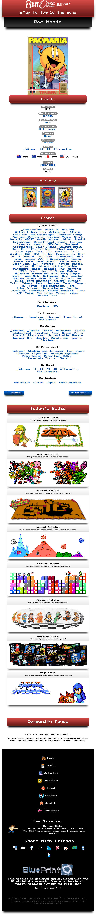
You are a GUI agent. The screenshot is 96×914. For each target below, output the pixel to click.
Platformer (36, 335)
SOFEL (19, 281)
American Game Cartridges (33, 235)
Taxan (40, 283)
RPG (29, 338)
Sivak (53, 278)
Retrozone (51, 276)
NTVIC (22, 271)
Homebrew (36, 317)
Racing (18, 338)
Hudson (29, 256)
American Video (59, 237)
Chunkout (71, 244)
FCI (49, 252)
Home (48, 758)
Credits (48, 803)
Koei (40, 261)
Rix (64, 276)
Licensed (53, 317)
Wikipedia (47, 165)
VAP (19, 293)
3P (48, 369)
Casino (80, 331)
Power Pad (52, 356)
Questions (48, 781)
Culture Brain (71, 247)
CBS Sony (54, 244)
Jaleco (30, 259)
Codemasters (22, 247)
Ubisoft (67, 291)
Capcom (39, 244)
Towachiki (17, 291)
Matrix (64, 264)
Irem (17, 259)
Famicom (43, 306)
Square (59, 281)
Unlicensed (47, 129)
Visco (74, 293)
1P (41, 149)
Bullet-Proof (44, 242)
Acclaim (68, 230)
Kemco (18, 261)
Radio (48, 766)
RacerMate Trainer (42, 358)
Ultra (81, 291)
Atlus (67, 239)
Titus (33, 286)
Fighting (42, 333)
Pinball (19, 335)
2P (48, 149)
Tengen (48, 116)
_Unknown (30, 149)
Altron (75, 232)
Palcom (72, 271)
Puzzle (77, 335)
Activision (57, 232)
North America (70, 383)
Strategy (47, 340)
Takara (27, 283)
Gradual (16, 254)
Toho (71, 286)
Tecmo (67, 283)
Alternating (63, 149)
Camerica (24, 244)
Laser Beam (21, 264)
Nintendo (75, 269)
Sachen (18, 278)
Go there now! (48, 888)
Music (66, 333)
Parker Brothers (45, 274)
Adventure (64, 331)
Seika (31, 278)
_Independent (31, 230)
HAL (28, 254)
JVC (40, 259)
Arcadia (16, 239)
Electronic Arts (70, 249)
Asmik (41, 239)
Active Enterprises (30, 232)
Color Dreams (46, 247)
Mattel (77, 264)
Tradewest (36, 291)
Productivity (59, 335)
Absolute (52, 230)
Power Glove (31, 356)
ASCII (29, 239)
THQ (22, 286)
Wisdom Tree (47, 296)
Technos (54, 283)
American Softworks (28, 237)
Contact (48, 796)
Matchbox (48, 264)
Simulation (59, 338)
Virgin (61, 293)
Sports (77, 338)
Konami (52, 261)
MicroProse (40, 266)
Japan (51, 383)
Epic (29, 252)
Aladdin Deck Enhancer (46, 351)
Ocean (34, 271)
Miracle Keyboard (64, 354)
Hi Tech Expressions (59, 254)
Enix (19, 252)
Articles (48, 773)
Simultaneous (47, 372)
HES (36, 254)
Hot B (16, 256)
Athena (54, 239)
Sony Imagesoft (39, 281)
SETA (42, 278)
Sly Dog (67, 278)
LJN (35, 264)
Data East (20, 249)
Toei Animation (53, 286)
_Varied (33, 331)
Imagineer (45, 256)
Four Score (75, 351)
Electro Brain (42, 249)
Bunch (62, 242)
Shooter (42, 338)
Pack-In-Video (53, 271)
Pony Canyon (70, 274)
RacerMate (32, 276)
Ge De (75, 252)
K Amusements (57, 259)
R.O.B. (68, 356)
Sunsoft (74, 281)
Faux (40, 252)
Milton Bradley (65, 266)
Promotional (73, 317)
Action (48, 331)
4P (55, 369)
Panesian (22, 274)
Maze (47, 136)
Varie (29, 293)
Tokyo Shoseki (28, 288)
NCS (62, 269)
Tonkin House (53, 288)
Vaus (63, 358)
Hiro (81, 254)
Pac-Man (14, 393)
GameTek (61, 252)
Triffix (53, 291)
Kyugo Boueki (70, 261)
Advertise (48, 811)
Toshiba (72, 288)
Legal (48, 788)
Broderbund (22, 242)
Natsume (50, 269)
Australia (22, 383)
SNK (79, 278)
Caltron (76, 242)
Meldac (24, 266)
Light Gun (40, 354)
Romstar (77, 276)
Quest (17, 276)
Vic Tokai (45, 293)
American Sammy (70, 235)
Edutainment (22, 333)
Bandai (80, 239)
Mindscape (21, 269)
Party (78, 333)
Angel (78, 237)
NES (47, 122)
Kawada (76, 259)
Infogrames (64, 256)
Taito (14, 283)
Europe (38, 383)
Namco (36, 269)
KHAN (29, 261)
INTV (80, 256)
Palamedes (80, 393)
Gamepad (48, 143)
